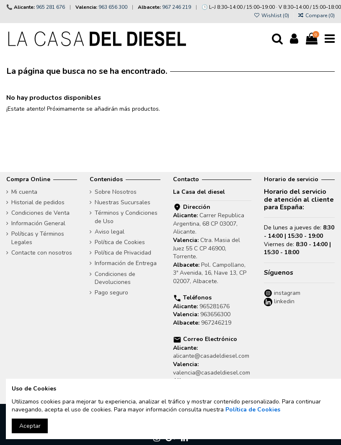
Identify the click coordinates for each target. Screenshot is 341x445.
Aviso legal (109, 232)
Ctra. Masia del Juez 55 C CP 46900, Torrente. (206, 248)
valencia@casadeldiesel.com (211, 373)
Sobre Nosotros (116, 192)
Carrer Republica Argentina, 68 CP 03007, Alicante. (208, 223)
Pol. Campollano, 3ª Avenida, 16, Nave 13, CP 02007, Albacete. (209, 273)
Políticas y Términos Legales (37, 238)
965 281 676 (50, 7)
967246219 (216, 323)
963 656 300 (112, 7)
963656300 (215, 314)
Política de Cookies (120, 242)
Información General (38, 223)
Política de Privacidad (123, 253)
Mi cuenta (24, 192)
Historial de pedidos (38, 202)
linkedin (283, 301)
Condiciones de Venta (40, 213)
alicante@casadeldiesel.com (211, 356)
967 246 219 (176, 7)
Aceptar (30, 426)
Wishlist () (271, 15)
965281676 (214, 306)
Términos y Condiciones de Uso (126, 217)
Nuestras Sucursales (122, 202)
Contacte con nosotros (41, 253)
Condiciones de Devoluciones (115, 278)
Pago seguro (111, 293)
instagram (286, 293)
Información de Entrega (126, 263)
